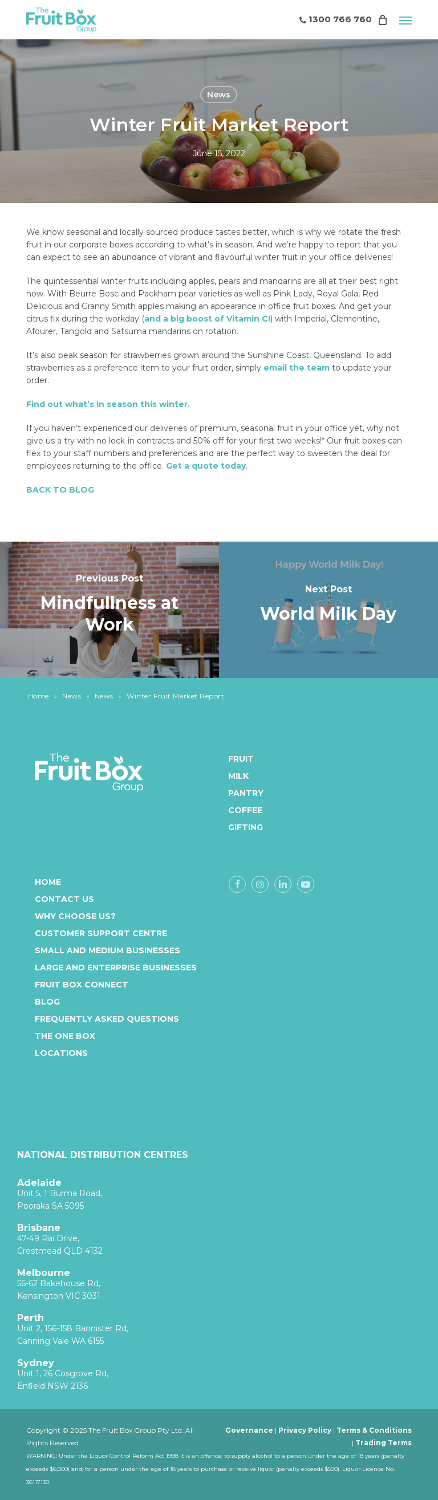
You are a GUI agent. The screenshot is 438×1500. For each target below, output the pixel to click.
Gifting (239, 827)
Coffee (239, 810)
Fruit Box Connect (81, 984)
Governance (249, 1430)
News (218, 95)
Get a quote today (206, 466)
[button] (405, 20)
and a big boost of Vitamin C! (207, 319)
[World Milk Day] (328, 609)
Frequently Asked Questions (107, 1019)
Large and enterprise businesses (116, 967)
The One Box (65, 1036)
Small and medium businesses (107, 950)
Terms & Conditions (374, 1430)
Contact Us (64, 899)
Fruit (239, 759)
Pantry (239, 793)
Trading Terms (383, 1442)
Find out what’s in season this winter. (108, 404)
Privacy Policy (304, 1430)
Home (38, 696)
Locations (61, 1053)
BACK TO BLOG (60, 490)
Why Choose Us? (75, 916)
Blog (47, 1002)
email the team (296, 368)
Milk (238, 776)
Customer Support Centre (101, 933)
